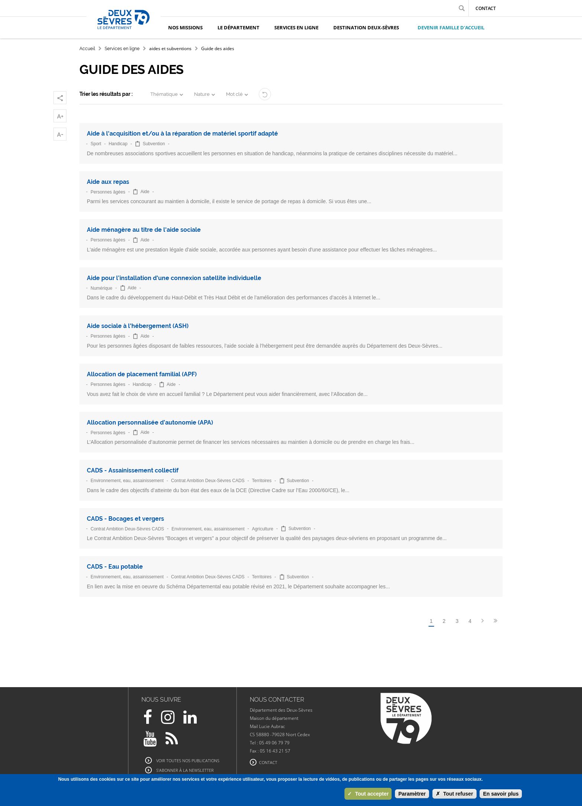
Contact (485, 8)
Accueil (87, 48)
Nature (202, 94)
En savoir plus (501, 794)
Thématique (164, 94)
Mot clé (234, 94)
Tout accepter (368, 794)
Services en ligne (122, 48)
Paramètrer (412, 794)
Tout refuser (454, 794)
